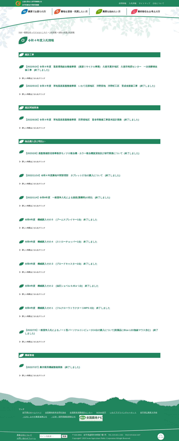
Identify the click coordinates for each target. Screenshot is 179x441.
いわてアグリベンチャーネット (123, 413)
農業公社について (24, 435)
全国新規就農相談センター (81, 413)
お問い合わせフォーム (26, 438)
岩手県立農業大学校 (148, 413)
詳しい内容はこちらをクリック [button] (32, 79)
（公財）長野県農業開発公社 (63, 418)
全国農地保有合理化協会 (55, 413)
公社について (158, 4)
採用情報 (122, 4)
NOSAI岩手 (101, 413)
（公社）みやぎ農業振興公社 (34, 418)
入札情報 (132, 4)
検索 (64, 436)
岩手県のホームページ (31, 413)
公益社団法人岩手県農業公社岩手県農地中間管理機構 (39, 4)
